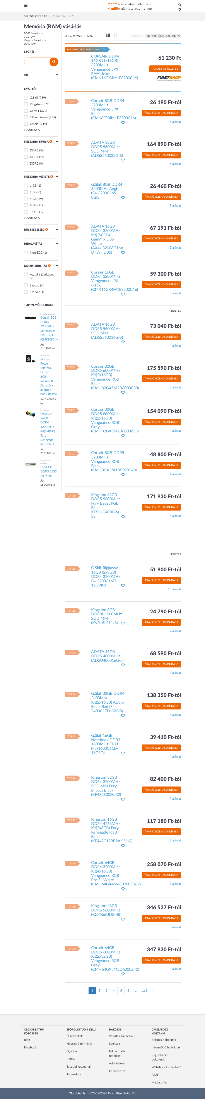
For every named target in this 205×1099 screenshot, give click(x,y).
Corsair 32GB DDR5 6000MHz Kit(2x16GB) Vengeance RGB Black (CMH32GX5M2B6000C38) (115, 377)
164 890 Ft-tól (164, 144)
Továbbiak (32, 130)
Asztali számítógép (42, 274)
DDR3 (34, 150)
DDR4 (34, 157)
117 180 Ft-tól (164, 821)
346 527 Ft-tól (164, 907)
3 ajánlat (175, 840)
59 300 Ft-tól (165, 274)
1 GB (33, 185)
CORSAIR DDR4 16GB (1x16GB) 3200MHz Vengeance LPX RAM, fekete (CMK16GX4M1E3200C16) (114, 67)
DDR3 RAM (30, 44)
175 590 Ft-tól (164, 368)
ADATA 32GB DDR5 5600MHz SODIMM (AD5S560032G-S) (107, 149)
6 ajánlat (175, 121)
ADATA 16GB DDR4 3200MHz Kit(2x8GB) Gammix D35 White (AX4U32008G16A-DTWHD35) (108, 240)
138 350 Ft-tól (164, 695)
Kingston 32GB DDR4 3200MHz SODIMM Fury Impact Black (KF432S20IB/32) (106, 786)
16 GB (34, 212)
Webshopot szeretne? (166, 1067)
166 (144, 990)
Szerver (35, 292)
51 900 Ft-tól (165, 569)
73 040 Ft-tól (165, 326)
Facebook (30, 1047)
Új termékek (75, 1036)
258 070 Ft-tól (164, 864)
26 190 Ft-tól (165, 102)
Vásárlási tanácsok (121, 1036)
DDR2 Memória (32, 33)
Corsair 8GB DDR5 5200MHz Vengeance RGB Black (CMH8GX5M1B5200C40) (114, 461)
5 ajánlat (175, 247)
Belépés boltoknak (164, 1039)
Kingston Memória (33, 40)
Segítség (114, 1043)
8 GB (33, 205)
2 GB (33, 192)
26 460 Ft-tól (165, 186)
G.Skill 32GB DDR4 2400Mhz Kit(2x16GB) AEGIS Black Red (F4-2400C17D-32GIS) (107, 702)
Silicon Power (39, 117)
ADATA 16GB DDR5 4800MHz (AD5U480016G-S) (107, 656)
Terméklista (74, 1074)
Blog (27, 1039)
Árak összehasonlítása (161, 113)
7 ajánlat (175, 631)
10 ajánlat (174, 589)
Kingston (36, 104)
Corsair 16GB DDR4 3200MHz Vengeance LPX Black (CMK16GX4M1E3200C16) (114, 281)
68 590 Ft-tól (165, 653)
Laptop (34, 285)
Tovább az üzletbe (165, 68)
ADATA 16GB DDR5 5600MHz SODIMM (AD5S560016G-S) (107, 331)
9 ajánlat (175, 205)
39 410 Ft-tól (165, 737)
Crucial (34, 124)
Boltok (71, 1059)
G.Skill (34, 97)
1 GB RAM (29, 37)
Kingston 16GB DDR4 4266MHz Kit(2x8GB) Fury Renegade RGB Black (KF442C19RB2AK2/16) (111, 830)
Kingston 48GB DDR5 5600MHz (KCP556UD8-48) (106, 910)
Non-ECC (36, 252)
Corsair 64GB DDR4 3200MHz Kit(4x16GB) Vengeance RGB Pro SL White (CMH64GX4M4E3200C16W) (117, 874)
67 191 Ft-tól (165, 228)
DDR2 (34, 163)
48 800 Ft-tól (165, 454)
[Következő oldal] (153, 990)
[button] (178, 9)
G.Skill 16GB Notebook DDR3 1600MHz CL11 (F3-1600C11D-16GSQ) (105, 744)
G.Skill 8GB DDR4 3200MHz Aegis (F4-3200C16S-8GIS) (106, 191)
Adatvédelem (117, 1063)
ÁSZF (155, 1074)
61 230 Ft (169, 58)
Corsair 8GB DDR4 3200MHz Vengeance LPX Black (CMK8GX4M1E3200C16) (113, 109)
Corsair (34, 110)
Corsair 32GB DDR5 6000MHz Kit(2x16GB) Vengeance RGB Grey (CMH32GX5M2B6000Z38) (115, 420)
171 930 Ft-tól (164, 496)
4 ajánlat (175, 345)
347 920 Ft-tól (164, 949)
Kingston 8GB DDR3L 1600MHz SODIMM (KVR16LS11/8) (106, 616)
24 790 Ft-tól (165, 611)
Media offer (159, 1082)
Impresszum (117, 1071)
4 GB (33, 198)
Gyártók (72, 1051)
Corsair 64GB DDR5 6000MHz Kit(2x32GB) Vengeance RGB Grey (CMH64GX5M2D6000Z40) (115, 959)
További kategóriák (79, 1066)
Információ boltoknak (166, 1047)
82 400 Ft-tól (165, 779)
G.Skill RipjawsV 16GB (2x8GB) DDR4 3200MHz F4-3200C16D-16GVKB (105, 576)
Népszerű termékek (79, 1043)
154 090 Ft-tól (164, 411)
